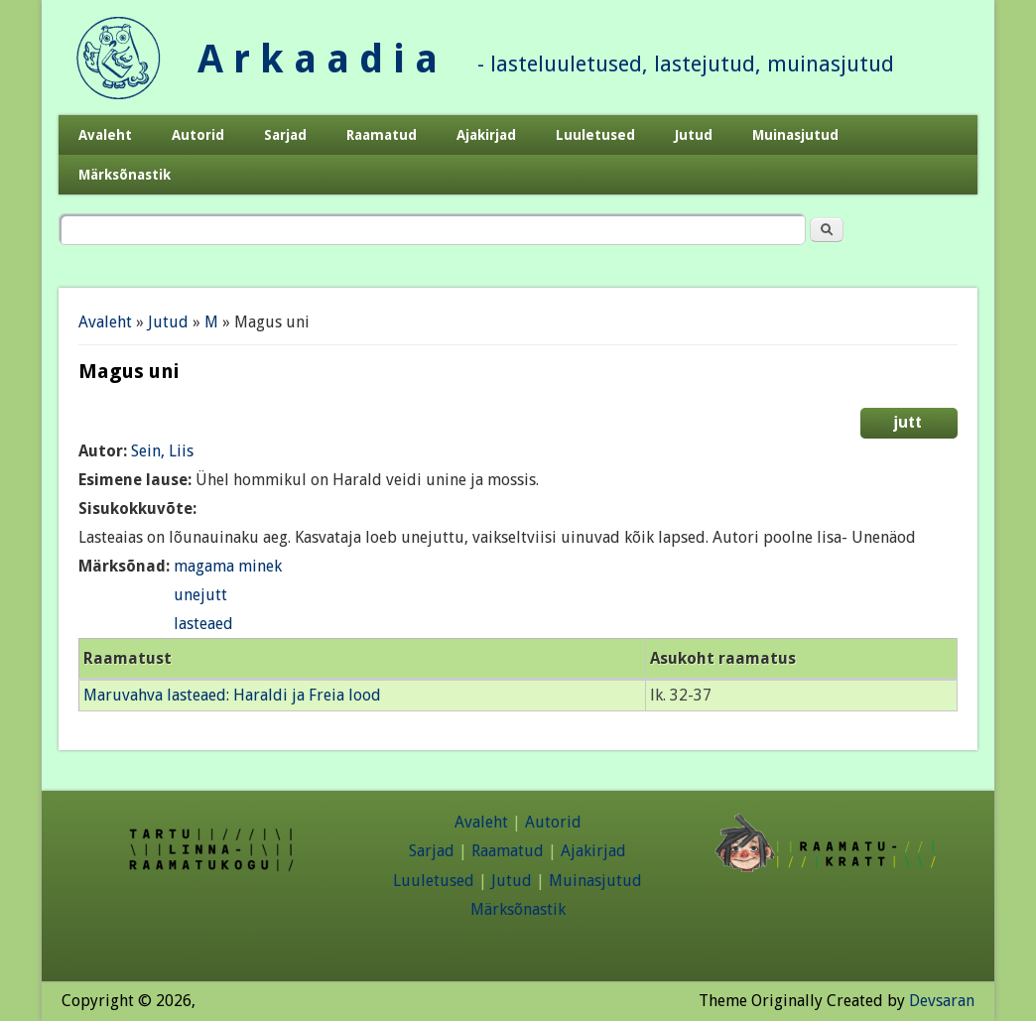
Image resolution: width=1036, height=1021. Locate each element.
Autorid (198, 135)
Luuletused (595, 135)
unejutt (200, 594)
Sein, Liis (162, 451)
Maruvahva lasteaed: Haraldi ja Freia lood (232, 695)
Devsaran (941, 1000)
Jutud (693, 135)
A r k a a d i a (317, 59)
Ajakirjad (486, 135)
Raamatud (381, 135)
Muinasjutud (795, 135)
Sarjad (285, 135)
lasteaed (203, 623)
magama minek (228, 566)
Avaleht (105, 135)
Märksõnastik (124, 175)
